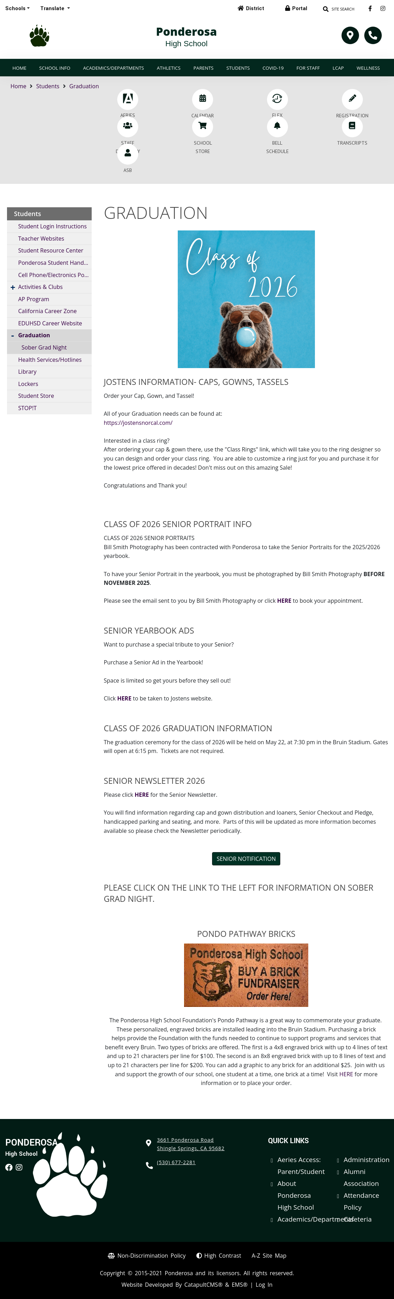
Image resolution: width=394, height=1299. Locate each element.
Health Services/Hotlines (50, 360)
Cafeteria (358, 1219)
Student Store (36, 396)
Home (19, 68)
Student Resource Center (50, 250)
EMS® (239, 1284)
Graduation (84, 86)
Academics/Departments (113, 68)
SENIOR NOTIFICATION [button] (246, 859)
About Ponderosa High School (295, 1195)
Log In (264, 1284)
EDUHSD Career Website (50, 323)
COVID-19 (272, 68)
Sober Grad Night (44, 347)
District (255, 8)
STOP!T (27, 408)
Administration (366, 1159)
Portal (299, 8)
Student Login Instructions (52, 226)
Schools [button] (15, 8)
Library (27, 371)
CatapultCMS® (203, 1284)
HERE (284, 600)
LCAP (338, 68)
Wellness (368, 68)
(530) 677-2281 (176, 1162)
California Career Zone (47, 311)
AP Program (33, 299)
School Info (54, 68)
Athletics (169, 68)
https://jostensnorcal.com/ (138, 423)
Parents (204, 68)
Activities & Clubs (40, 287)
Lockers (28, 384)
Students (238, 68)
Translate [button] (53, 8)
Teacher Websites (41, 238)
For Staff (308, 68)
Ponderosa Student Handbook (55, 263)
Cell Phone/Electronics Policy (55, 275)
